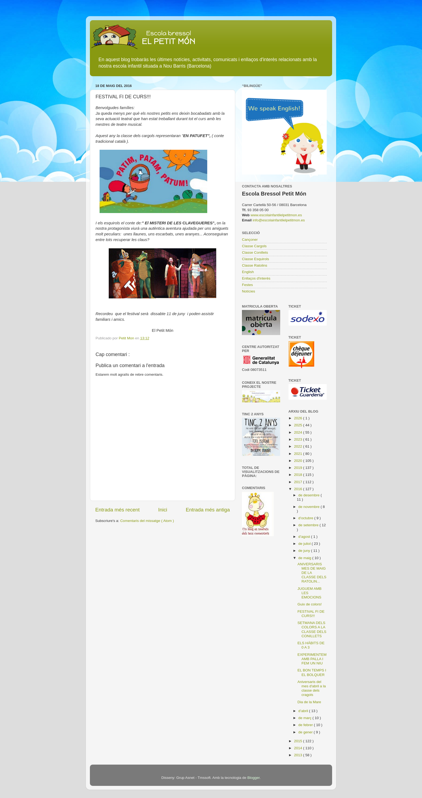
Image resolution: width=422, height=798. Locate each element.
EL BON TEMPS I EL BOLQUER (311, 672)
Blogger (253, 778)
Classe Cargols (254, 246)
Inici (162, 510)
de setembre (309, 525)
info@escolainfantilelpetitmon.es (279, 220)
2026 (298, 418)
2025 (298, 425)
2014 (298, 748)
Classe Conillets (255, 252)
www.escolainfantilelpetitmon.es (276, 215)
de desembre (309, 495)
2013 (298, 755)
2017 (298, 482)
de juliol (305, 544)
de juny (304, 551)
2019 (298, 468)
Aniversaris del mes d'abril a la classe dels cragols (311, 688)
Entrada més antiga (208, 510)
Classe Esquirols (255, 259)
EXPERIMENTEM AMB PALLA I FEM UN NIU (311, 659)
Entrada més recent (117, 510)
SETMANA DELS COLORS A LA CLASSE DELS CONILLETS (311, 629)
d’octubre (306, 518)
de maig (305, 558)
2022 (298, 446)
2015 (298, 741)
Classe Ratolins (254, 265)
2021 (298, 454)
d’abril (303, 711)
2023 (298, 439)
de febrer (306, 725)
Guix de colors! (309, 604)
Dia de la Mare (309, 702)
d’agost (304, 537)
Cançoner (250, 240)
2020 (298, 461)
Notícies (248, 291)
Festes (247, 285)
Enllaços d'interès (256, 278)
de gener (306, 732)
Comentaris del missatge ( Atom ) (147, 521)
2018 (298, 475)
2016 (298, 489)
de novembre (309, 507)
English (248, 272)
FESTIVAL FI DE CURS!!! (311, 613)
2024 (298, 432)
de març (305, 718)
